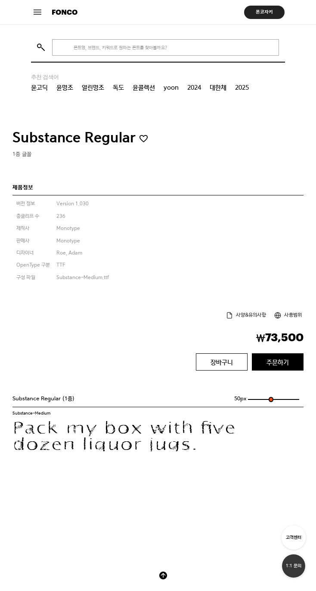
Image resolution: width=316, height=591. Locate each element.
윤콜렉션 (144, 88)
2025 (242, 88)
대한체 (218, 88)
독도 (118, 88)
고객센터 (293, 537)
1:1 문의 (293, 566)
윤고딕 (39, 88)
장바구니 (222, 362)
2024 (194, 88)
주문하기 (277, 362)
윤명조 (64, 88)
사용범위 (293, 315)
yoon (171, 88)
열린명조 (93, 88)
